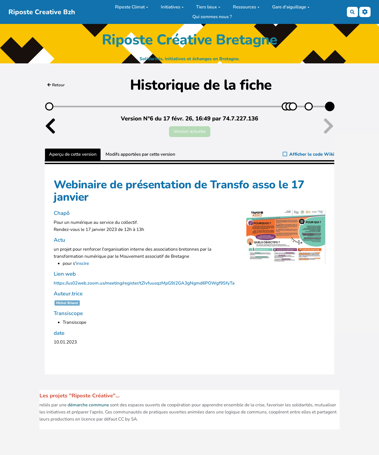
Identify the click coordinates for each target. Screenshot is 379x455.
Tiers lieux (208, 7)
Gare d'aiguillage (291, 7)
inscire (82, 263)
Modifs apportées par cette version (140, 154)
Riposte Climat (131, 7)
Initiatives (172, 7)
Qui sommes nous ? (212, 17)
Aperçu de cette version (73, 154)
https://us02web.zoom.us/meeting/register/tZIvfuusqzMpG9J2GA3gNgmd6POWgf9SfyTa (144, 283)
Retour (56, 85)
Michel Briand (67, 303)
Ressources (246, 7)
